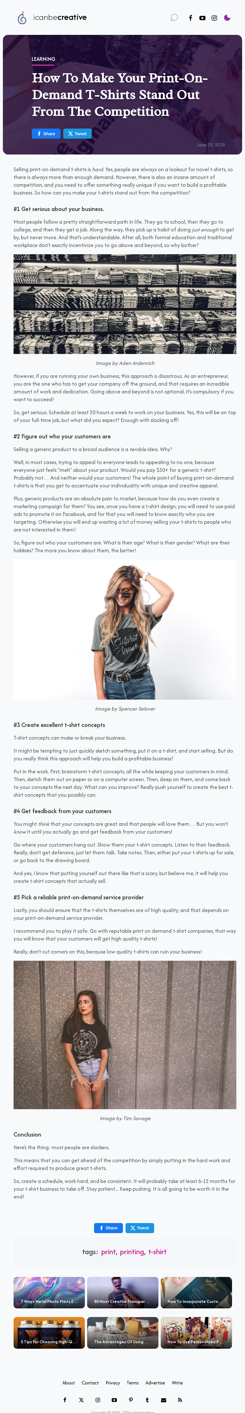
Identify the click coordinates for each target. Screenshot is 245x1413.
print (108, 1251)
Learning (43, 59)
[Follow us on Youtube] (202, 18)
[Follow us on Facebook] (191, 18)
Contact (90, 1382)
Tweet (77, 133)
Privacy (113, 1382)
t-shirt (157, 1251)
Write (177, 1382)
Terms (133, 1382)
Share (45, 133)
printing (132, 1251)
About (68, 1382)
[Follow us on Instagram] (214, 18)
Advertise (155, 1382)
